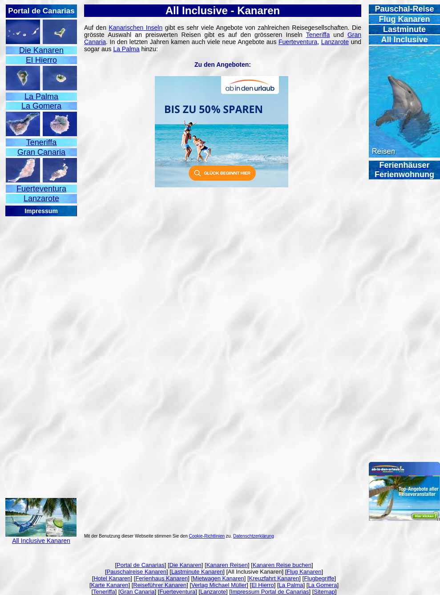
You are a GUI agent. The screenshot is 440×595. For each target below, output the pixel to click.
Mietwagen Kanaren (218, 578)
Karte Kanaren (110, 585)
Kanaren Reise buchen (282, 565)
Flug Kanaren (304, 571)
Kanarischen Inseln (135, 27)
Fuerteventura (298, 41)
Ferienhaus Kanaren (161, 578)
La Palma (126, 49)
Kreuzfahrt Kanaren (274, 578)
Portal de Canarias (141, 565)
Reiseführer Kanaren (159, 585)
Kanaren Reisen (227, 565)
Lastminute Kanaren (197, 571)
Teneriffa (318, 34)
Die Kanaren (186, 565)
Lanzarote (335, 41)
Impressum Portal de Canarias (270, 591)
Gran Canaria (137, 591)
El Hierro (262, 585)
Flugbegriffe (319, 578)
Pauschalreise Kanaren (136, 571)
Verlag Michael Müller (218, 585)
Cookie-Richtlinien (207, 536)
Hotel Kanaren (111, 578)
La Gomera (322, 585)
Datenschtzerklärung (253, 536)
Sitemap (324, 591)
